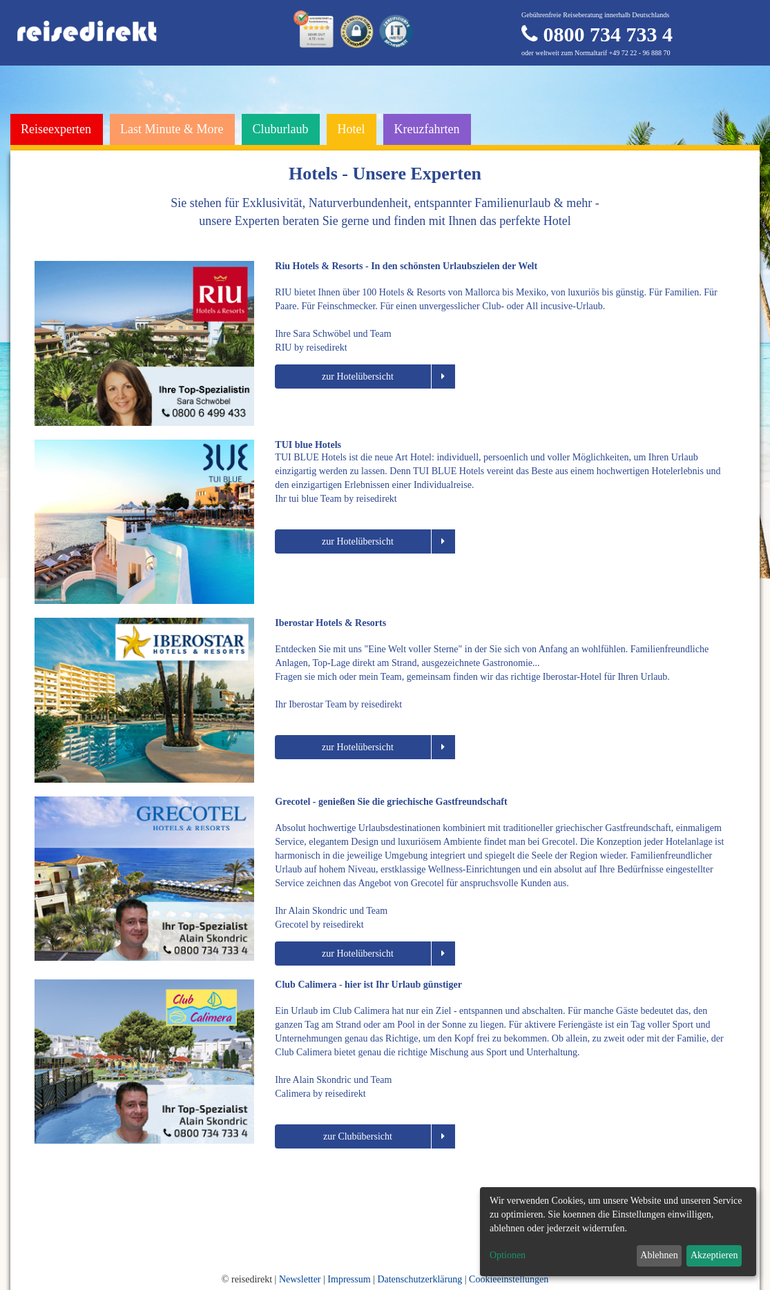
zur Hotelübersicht (388, 376)
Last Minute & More (171, 129)
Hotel (351, 129)
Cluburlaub (280, 129)
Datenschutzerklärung (419, 1279)
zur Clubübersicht (389, 1136)
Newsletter (300, 1279)
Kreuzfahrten (426, 129)
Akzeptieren (714, 1255)
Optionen (508, 1255)
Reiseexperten (56, 129)
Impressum (348, 1279)
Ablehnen (658, 1255)
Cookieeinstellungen (508, 1279)
